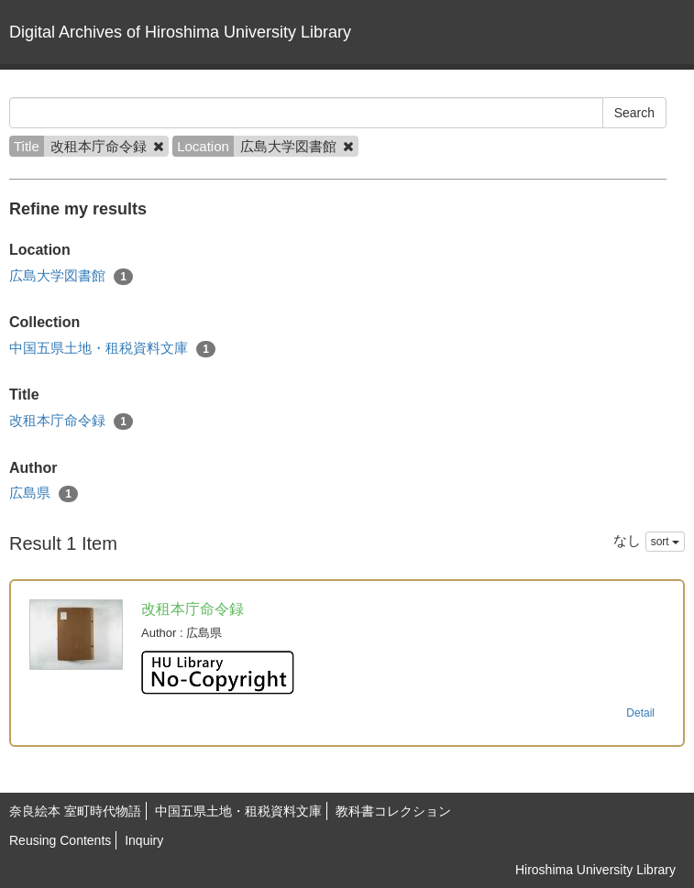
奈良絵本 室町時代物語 (75, 811)
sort (665, 541)
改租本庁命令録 (71, 421)
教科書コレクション (393, 811)
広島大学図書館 (71, 276)
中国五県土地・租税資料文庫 (112, 348)
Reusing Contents (60, 840)
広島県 (43, 493)
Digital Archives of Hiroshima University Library (180, 32)
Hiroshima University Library (595, 869)
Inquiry (144, 840)
